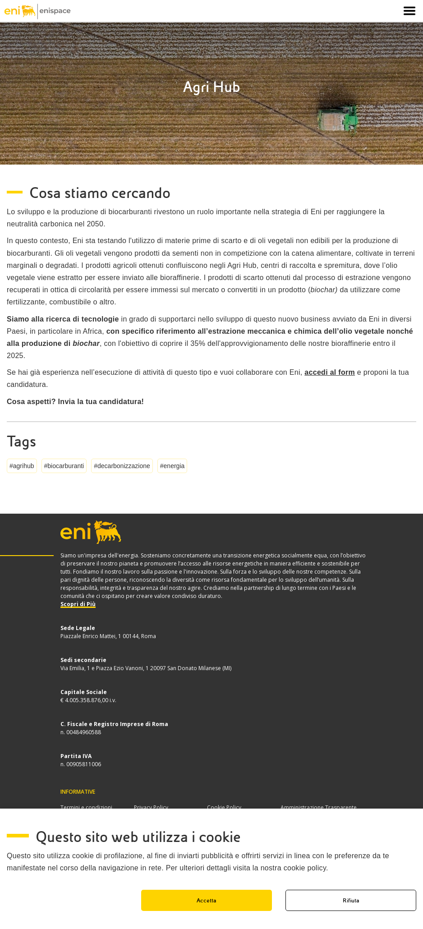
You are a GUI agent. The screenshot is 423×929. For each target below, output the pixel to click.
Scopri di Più (78, 604)
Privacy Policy (151, 807)
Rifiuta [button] (351, 900)
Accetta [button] (206, 900)
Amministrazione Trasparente (318, 807)
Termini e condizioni (86, 807)
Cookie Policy (224, 807)
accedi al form (329, 372)
